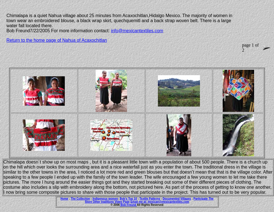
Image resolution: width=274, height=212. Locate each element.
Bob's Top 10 (128, 198)
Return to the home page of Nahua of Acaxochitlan (56, 40)
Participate (201, 198)
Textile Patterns (149, 198)
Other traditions (104, 201)
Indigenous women (105, 198)
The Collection (80, 198)
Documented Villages (177, 198)
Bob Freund (128, 204)
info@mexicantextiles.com (137, 30)
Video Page (122, 201)
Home (64, 198)
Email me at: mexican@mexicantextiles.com (159, 201)
